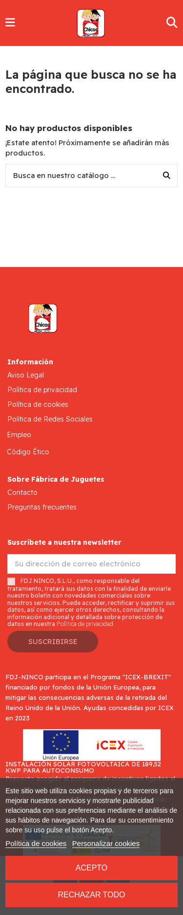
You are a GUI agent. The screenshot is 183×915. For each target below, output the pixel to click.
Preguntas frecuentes (42, 507)
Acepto (92, 868)
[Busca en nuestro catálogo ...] (167, 176)
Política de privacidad (42, 389)
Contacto (22, 492)
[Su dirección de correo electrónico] (91, 564)
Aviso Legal (25, 375)
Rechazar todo (91, 895)
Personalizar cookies (106, 843)
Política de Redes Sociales (50, 419)
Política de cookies (37, 404)
